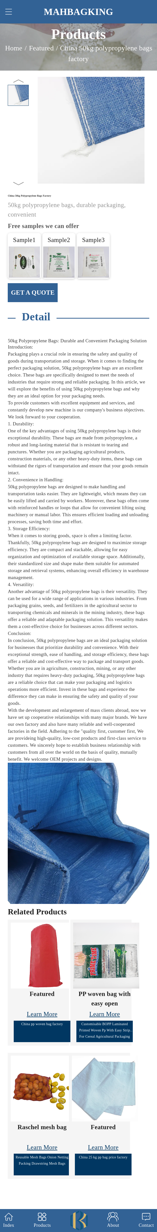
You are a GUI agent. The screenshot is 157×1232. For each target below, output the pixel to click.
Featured (41, 48)
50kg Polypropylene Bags (33, 340)
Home (13, 48)
